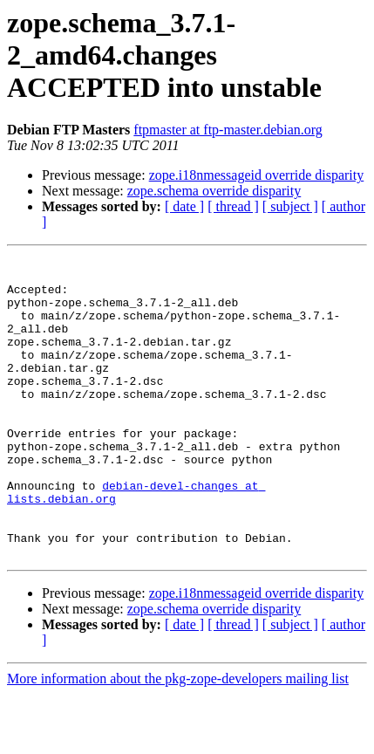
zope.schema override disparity (214, 190)
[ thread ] (233, 206)
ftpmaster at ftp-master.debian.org (228, 129)
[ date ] (184, 206)
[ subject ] (290, 206)
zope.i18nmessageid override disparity (256, 175)
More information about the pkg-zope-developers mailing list (178, 738)
